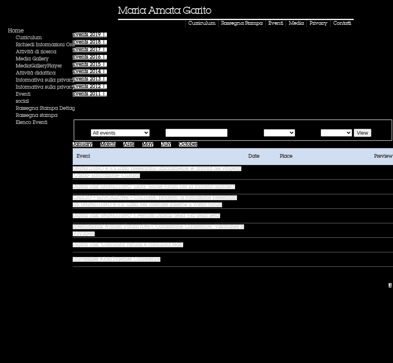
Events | (90, 35)
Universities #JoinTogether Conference (116, 259)
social (22, 101)
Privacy (318, 23)
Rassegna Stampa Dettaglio (48, 108)
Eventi (275, 23)
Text (159, 133)
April (128, 144)
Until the (307, 133)
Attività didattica (35, 73)
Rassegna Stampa (242, 23)
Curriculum (201, 23)
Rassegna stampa (36, 115)
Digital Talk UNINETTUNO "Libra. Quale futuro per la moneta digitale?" (154, 186)
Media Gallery (32, 59)
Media (296, 23)
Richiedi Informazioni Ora (45, 45)
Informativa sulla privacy (45, 80)
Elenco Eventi (31, 122)
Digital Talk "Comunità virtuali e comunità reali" (128, 245)
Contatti (342, 23)
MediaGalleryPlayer (39, 66)
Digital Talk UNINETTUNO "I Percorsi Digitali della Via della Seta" (146, 215)
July (166, 144)
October (188, 144)
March (108, 144)
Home (16, 31)
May (147, 144)
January (82, 144)
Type (83, 133)
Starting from (245, 133)
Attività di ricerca (36, 52)
